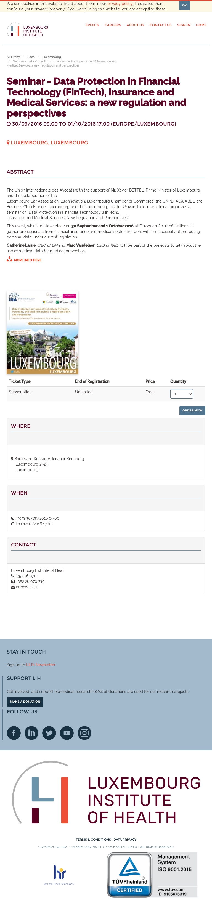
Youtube (67, 733)
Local (31, 57)
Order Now (192, 410)
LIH (29, 665)
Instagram (84, 733)
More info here (27, 260)
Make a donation (25, 701)
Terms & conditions (94, 839)
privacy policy (119, 3)
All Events (13, 57)
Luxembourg (52, 57)
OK (184, 5)
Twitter (49, 733)
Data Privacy (124, 839)
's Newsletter (43, 665)
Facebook (14, 733)
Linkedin (31, 733)
